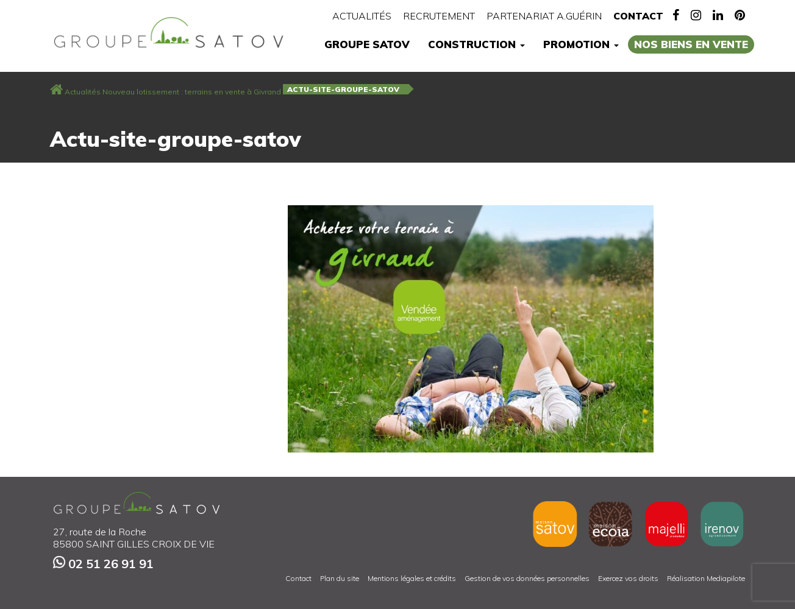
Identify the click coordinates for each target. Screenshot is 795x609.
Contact (638, 16)
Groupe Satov (367, 44)
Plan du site (339, 578)
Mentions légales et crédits (412, 578)
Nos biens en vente (691, 44)
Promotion (581, 44)
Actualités (361, 16)
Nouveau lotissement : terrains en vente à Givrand (191, 91)
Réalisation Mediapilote (706, 578)
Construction (476, 44)
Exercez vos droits (628, 578)
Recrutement (439, 16)
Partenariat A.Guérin (544, 16)
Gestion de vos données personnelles (527, 578)
